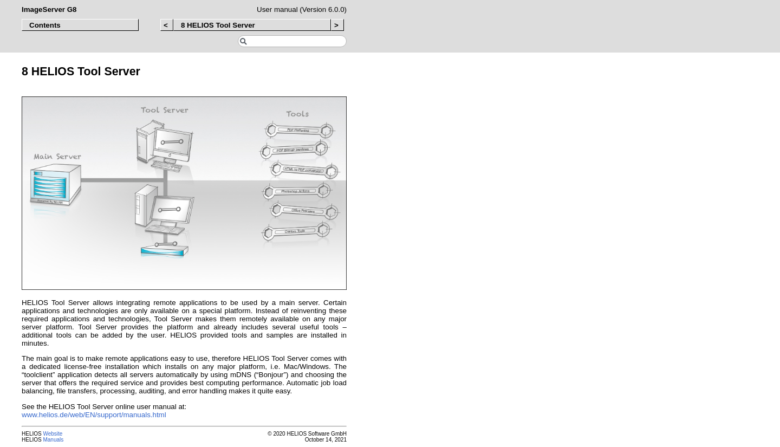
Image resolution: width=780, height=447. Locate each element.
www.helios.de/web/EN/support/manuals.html (94, 415)
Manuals (53, 440)
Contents (45, 25)
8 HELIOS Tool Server (218, 25)
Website (52, 434)
